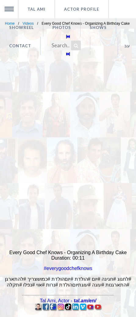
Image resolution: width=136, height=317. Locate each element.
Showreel (21, 27)
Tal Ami (36, 9)
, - (68, 300)
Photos (61, 27)
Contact (20, 45)
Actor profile (81, 9)
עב (127, 45)
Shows (98, 27)
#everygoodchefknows (68, 268)
